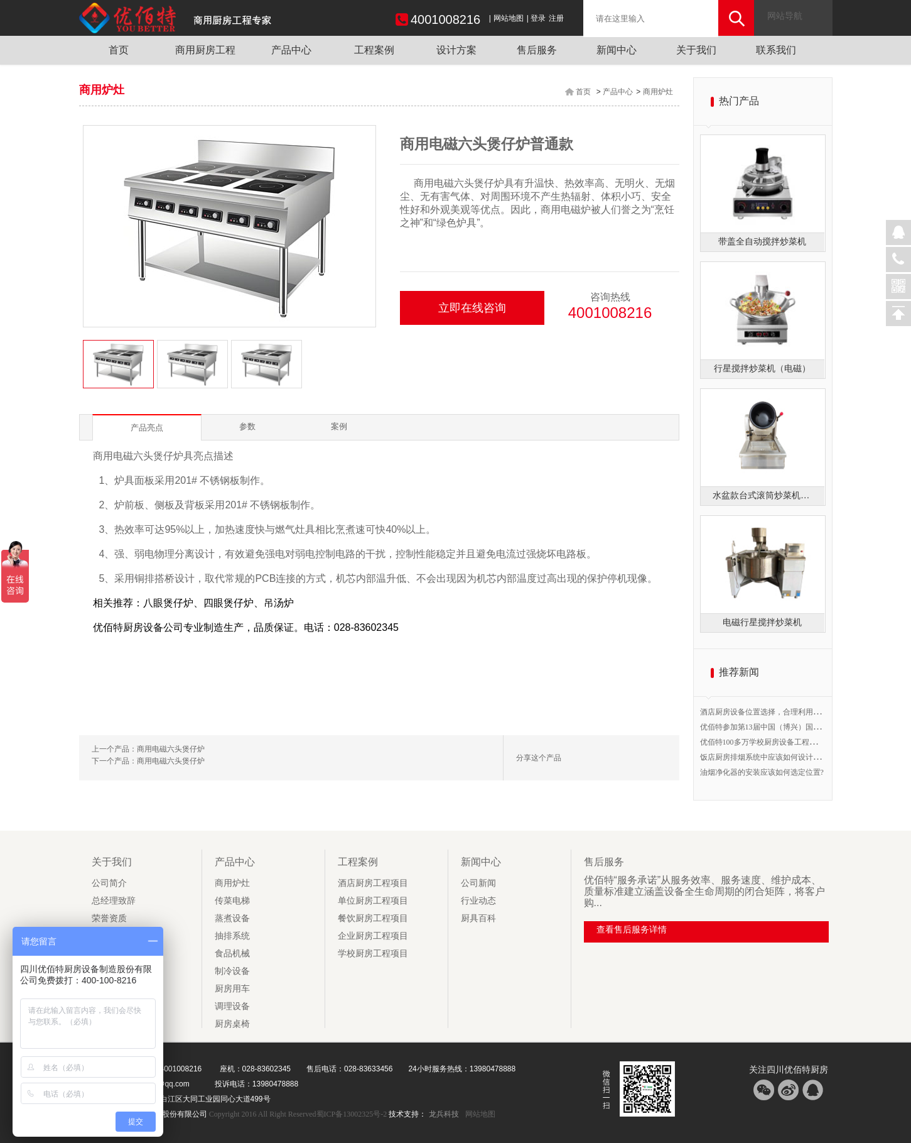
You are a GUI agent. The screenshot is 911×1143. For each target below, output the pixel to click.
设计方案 (456, 50)
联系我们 (776, 50)
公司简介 (109, 883)
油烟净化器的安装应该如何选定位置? (762, 772)
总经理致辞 (114, 900)
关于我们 (696, 50)
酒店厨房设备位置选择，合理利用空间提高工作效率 (786, 712)
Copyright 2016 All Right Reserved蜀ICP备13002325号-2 (299, 1114)
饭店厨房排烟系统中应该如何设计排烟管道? (773, 757)
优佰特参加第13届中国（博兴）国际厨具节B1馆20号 (787, 727)
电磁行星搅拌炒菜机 (762, 622)
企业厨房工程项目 (373, 936)
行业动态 (478, 900)
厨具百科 (478, 918)
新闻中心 (616, 50)
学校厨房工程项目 (373, 953)
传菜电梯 (232, 900)
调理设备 (232, 1006)
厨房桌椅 (232, 1024)
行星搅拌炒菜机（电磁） (762, 368)
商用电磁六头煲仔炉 (171, 749)
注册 (556, 18)
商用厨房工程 (205, 50)
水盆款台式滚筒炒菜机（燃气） (762, 495)
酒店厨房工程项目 (373, 883)
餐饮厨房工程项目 (373, 918)
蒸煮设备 (232, 918)
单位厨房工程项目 (373, 900)
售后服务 (537, 50)
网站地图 (508, 18)
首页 (119, 50)
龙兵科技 (444, 1114)
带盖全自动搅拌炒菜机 (762, 241)
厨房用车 (232, 988)
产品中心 (291, 50)
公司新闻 (478, 883)
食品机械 (232, 953)
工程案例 (374, 50)
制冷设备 (232, 971)
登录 (538, 18)
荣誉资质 (109, 918)
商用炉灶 (658, 91)
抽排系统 (232, 936)
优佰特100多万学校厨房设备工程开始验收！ (773, 742)
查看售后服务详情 (631, 929)
